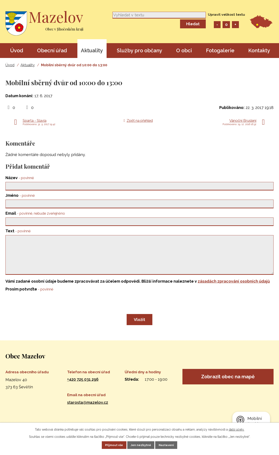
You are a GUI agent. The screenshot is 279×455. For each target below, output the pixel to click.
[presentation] (38, 312)
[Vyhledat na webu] (159, 15)
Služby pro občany (139, 50)
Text (18, 233)
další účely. (236, 429)
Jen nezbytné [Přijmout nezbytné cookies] (141, 445)
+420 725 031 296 (83, 388)
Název (19, 177)
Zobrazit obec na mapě (228, 386)
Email (35, 214)
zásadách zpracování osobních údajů (234, 290)
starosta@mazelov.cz (87, 411)
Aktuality (92, 50)
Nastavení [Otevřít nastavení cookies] (170, 445)
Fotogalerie (220, 50)
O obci (184, 50)
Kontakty (259, 50)
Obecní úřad (52, 50)
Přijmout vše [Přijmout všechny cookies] (110, 445)
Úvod (16, 50)
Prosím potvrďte (29, 297)
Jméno (20, 196)
